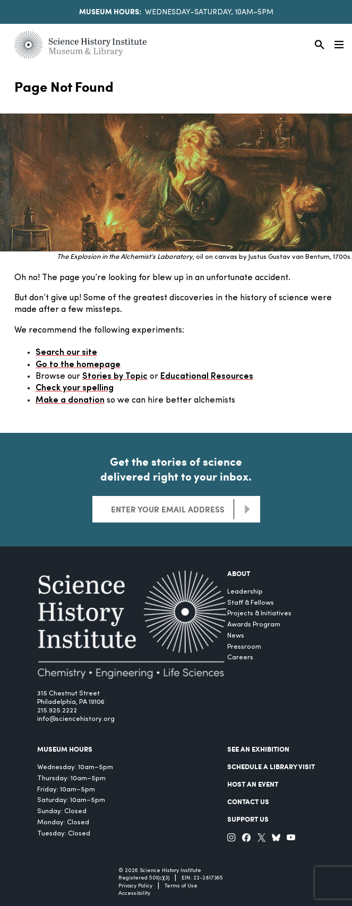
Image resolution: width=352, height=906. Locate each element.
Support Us (248, 819)
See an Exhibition (258, 749)
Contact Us (248, 801)
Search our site (66, 353)
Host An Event (252, 784)
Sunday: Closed (62, 811)
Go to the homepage (78, 365)
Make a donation (70, 400)
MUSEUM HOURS (64, 749)
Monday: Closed (63, 822)
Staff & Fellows (250, 602)
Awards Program (253, 624)
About (238, 573)
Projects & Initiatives (259, 613)
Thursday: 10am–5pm (71, 778)
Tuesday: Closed (63, 833)
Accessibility (134, 893)
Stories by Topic (115, 376)
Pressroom (244, 646)
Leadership (245, 591)
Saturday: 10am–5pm (71, 800)
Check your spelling (75, 388)
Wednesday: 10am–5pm (75, 767)
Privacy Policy (135, 886)
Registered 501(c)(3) (143, 878)
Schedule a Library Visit (271, 766)
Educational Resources (206, 376)
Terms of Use (181, 886)
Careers (240, 657)
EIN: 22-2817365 (202, 878)
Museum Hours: (110, 11)
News (235, 635)
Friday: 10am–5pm (66, 789)
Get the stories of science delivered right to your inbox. (176, 469)
